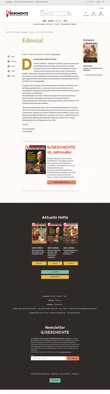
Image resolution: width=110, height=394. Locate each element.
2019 (37, 31)
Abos (66, 19)
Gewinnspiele (58, 304)
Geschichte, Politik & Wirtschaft (24, 2)
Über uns (101, 6)
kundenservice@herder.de (57, 313)
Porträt (57, 23)
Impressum (76, 374)
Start (44, 19)
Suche (42, 9)
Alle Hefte (55, 271)
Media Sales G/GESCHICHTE (25, 309)
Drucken (13, 59)
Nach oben (55, 380)
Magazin (58, 19)
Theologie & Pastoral (43, 2)
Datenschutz (55, 374)
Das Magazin (24, 31)
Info (102, 2)
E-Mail (32, 355)
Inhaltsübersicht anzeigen (93, 76)
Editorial (51, 31)
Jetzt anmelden (72, 358)
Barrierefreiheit (66, 374)
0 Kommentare (55, 53)
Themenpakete (65, 23)
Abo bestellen (55, 276)
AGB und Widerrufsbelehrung (39, 374)
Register (74, 23)
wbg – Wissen (63, 309)
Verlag (97, 2)
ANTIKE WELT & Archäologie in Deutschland (84, 309)
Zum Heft (39, 262)
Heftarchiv (49, 23)
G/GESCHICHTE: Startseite (13, 31)
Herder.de (9, 2)
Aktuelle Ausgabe (39, 23)
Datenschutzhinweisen (65, 352)
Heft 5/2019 (44, 31)
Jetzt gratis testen (61, 181)
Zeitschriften (88, 2)
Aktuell (51, 19)
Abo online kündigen (74, 313)
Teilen (13, 63)
